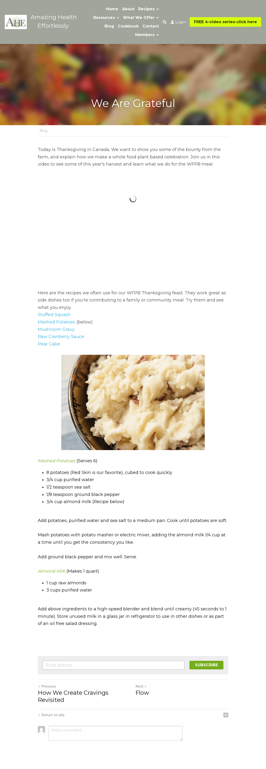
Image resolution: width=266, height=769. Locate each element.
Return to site (51, 715)
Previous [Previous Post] (47, 686)
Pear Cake (49, 344)
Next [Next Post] (141, 686)
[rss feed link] (225, 715)
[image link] (16, 22)
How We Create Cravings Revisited (73, 696)
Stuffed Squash (54, 314)
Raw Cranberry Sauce (61, 336)
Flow (142, 692)
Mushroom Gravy (56, 329)
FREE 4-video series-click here (225, 22)
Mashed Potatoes (56, 322)
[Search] (164, 22)
